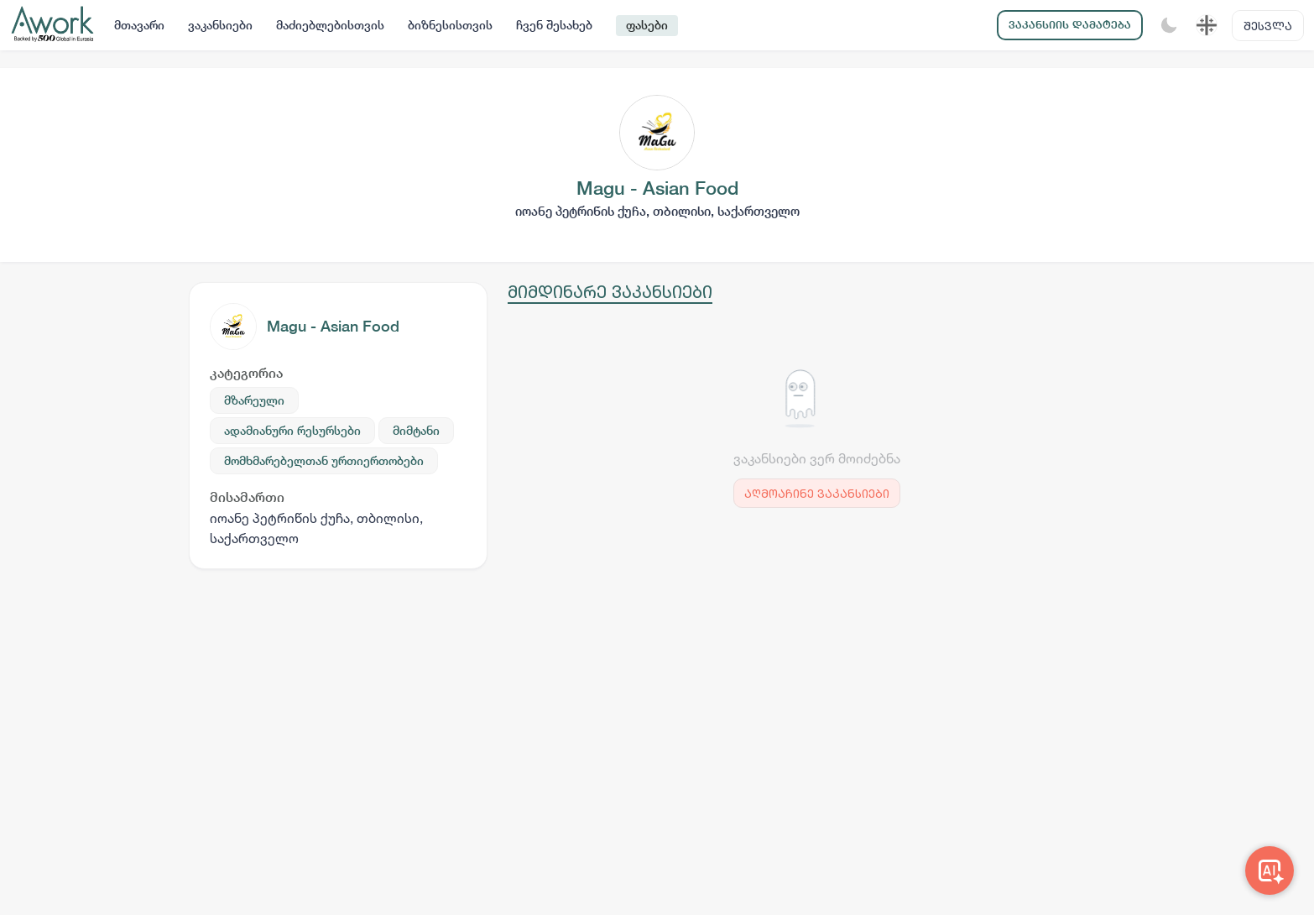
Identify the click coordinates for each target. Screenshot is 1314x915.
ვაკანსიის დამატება (1070, 24)
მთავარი (139, 25)
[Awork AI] (1269, 870)
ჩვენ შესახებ (554, 25)
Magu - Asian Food (333, 326)
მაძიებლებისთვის (330, 25)
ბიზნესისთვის (450, 25)
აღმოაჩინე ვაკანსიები (816, 493)
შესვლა (1268, 25)
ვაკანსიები (220, 25)
